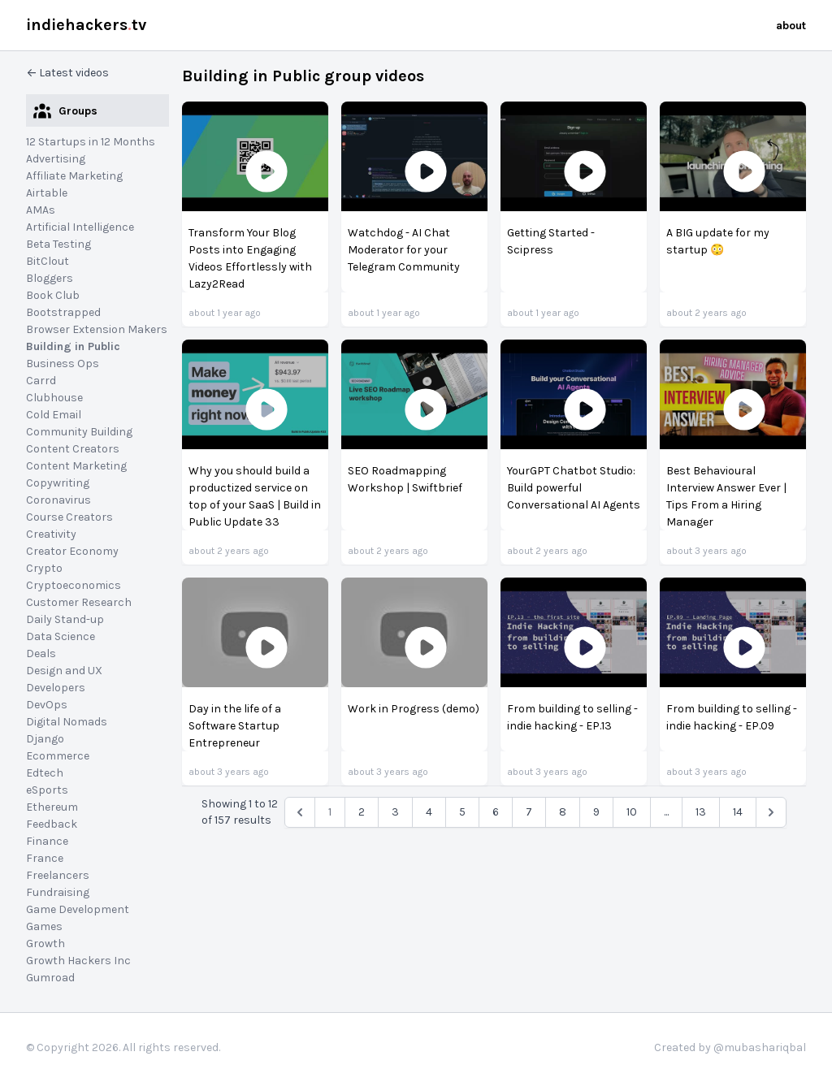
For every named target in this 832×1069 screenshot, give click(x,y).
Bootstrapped (63, 312)
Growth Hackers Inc (78, 960)
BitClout (47, 261)
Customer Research (79, 602)
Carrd (41, 380)
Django (45, 739)
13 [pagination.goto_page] (701, 812)
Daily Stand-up (65, 619)
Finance (47, 841)
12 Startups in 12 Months (90, 142)
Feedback (51, 824)
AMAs (40, 210)
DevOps (46, 705)
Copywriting (57, 483)
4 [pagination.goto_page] (429, 812)
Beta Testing (58, 244)
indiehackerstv (86, 24)
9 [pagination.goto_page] (596, 812)
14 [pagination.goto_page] (738, 812)
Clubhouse (54, 398)
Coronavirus (58, 500)
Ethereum (52, 807)
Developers (55, 688)
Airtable (46, 193)
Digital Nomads (66, 722)
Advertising (55, 159)
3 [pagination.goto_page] (395, 812)
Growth (45, 943)
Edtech (44, 773)
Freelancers (57, 875)
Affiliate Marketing (74, 176)
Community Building (79, 432)
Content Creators (72, 449)
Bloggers (49, 278)
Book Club (53, 295)
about (791, 25)
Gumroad (50, 978)
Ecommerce (57, 756)
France (44, 858)
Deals (41, 653)
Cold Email (53, 415)
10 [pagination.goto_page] (631, 812)
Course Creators (69, 517)
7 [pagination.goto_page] (529, 812)
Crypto (44, 568)
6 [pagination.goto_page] (495, 812)
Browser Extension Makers (96, 329)
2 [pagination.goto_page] (361, 812)
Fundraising (57, 892)
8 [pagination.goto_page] (562, 812)
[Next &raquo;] (771, 812)
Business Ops (62, 363)
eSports (47, 790)
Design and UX (64, 670)
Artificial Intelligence (80, 227)
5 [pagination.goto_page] (462, 812)
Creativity (51, 534)
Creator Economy (72, 551)
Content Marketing (76, 466)
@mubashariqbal (759, 1047)
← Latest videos (67, 73)
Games (44, 926)
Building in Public (73, 346)
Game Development (77, 909)
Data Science (60, 636)
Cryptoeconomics (73, 585)
